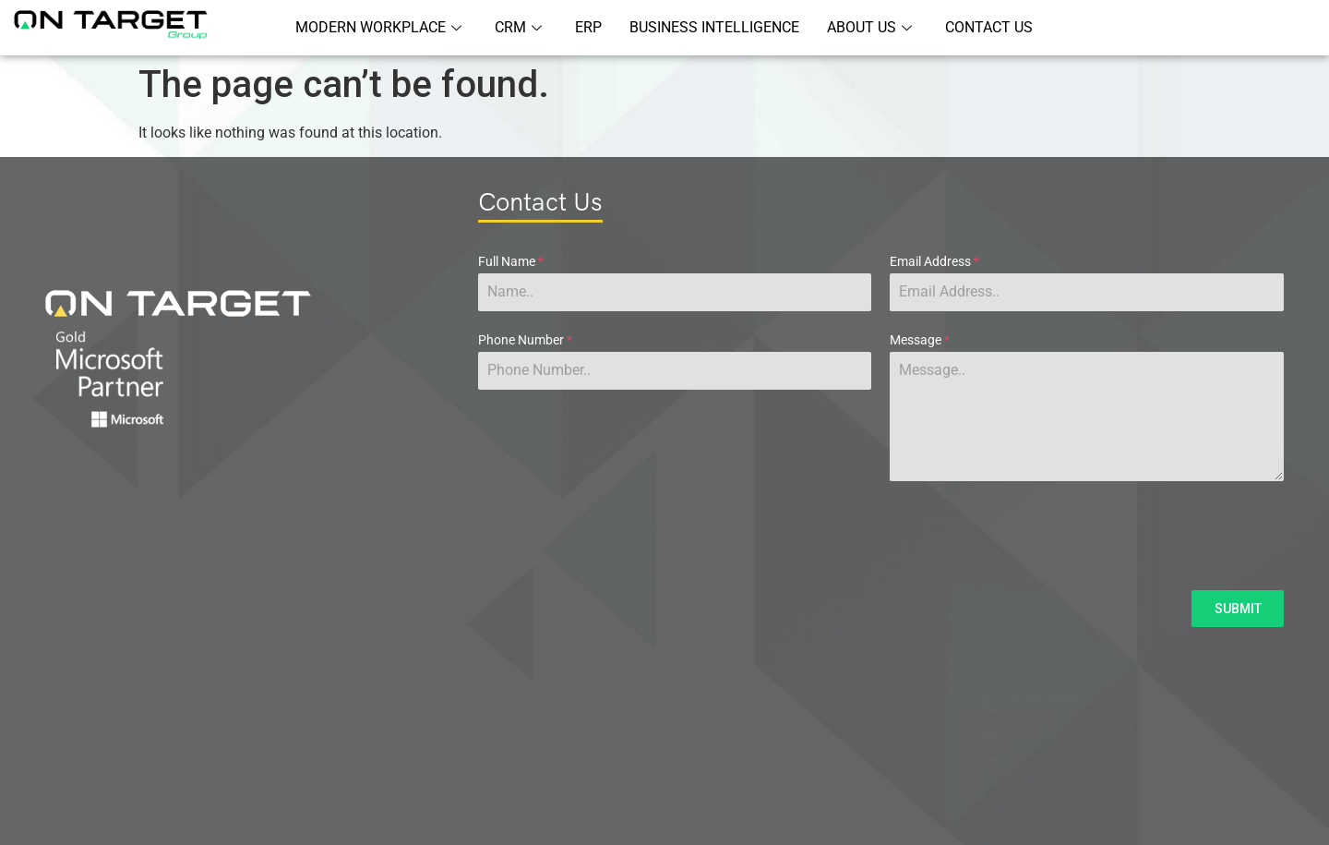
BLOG (686, 671)
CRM (518, 27)
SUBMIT (1238, 608)
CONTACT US (989, 27)
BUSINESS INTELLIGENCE (714, 27)
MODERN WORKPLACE (378, 27)
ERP (588, 27)
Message (920, 339)
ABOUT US (869, 27)
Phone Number (525, 339)
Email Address (934, 261)
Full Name (511, 261)
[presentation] (881, 536)
